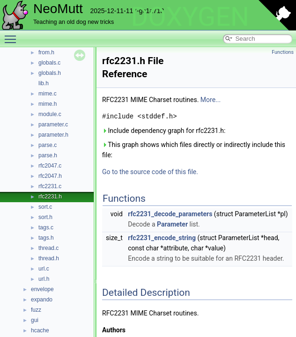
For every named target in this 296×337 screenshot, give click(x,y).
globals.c (49, 62)
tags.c (45, 227)
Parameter (172, 224)
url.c (43, 268)
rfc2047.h (50, 176)
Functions (283, 52)
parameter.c (53, 124)
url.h (43, 279)
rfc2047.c (49, 165)
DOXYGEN (190, 17)
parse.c (47, 145)
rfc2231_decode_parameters (170, 214)
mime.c (47, 93)
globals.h (49, 73)
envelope (42, 289)
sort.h (45, 217)
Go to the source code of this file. (150, 172)
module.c (49, 114)
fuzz (36, 310)
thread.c (48, 248)
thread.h (48, 258)
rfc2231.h (50, 196)
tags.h (46, 237)
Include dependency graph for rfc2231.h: (163, 130)
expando (41, 299)
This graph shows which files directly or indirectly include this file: (193, 150)
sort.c (45, 207)
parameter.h (53, 135)
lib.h (43, 83)
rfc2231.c (49, 186)
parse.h (47, 155)
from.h (46, 52)
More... (210, 99)
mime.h (47, 104)
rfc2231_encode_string (162, 238)
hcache (40, 330)
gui (34, 320)
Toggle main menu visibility (13, 35)
